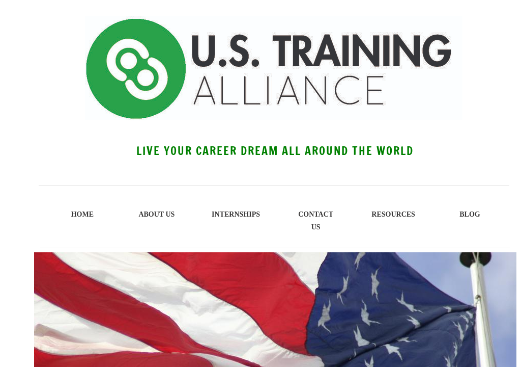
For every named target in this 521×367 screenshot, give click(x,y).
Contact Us (315, 221)
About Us (156, 214)
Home (82, 214)
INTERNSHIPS (236, 214)
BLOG (469, 214)
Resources (393, 214)
